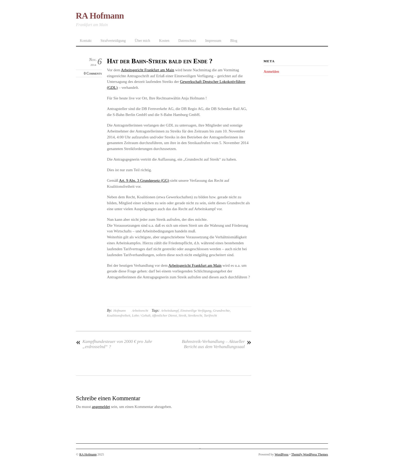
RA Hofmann (88, 454)
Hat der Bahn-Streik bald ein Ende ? (160, 61)
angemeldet (101, 406)
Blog (233, 41)
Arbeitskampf (170, 310)
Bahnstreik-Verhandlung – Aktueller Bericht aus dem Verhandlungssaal (216, 344)
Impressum (213, 41)
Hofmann (119, 310)
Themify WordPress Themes (309, 454)
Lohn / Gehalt (141, 315)
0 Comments (93, 73)
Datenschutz (187, 41)
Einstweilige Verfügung (195, 310)
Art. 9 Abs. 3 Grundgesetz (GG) (144, 180)
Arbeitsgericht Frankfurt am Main (147, 70)
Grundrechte (221, 310)
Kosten (164, 41)
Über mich (142, 41)
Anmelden (271, 71)
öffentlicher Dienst (164, 315)
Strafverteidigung (113, 41)
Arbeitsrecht (140, 310)
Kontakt (85, 41)
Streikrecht (195, 315)
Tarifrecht (210, 315)
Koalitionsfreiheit (118, 315)
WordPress (282, 454)
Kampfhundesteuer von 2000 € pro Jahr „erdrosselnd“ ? (114, 344)
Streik (182, 315)
